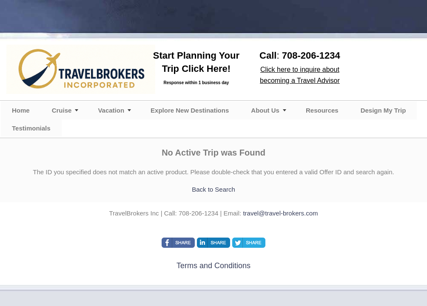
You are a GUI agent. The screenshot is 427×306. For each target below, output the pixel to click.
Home (21, 110)
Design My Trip (383, 110)
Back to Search (213, 189)
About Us (265, 110)
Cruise (62, 110)
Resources (322, 110)
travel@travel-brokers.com (280, 213)
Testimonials (31, 128)
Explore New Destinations (190, 110)
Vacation (111, 110)
